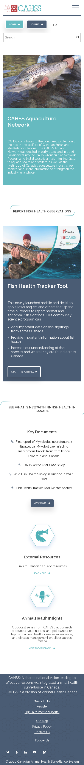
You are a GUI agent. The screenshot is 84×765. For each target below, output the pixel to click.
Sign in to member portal (42, 712)
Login (14, 24)
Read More (42, 573)
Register (42, 706)
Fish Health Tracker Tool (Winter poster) (44, 488)
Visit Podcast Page (42, 648)
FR (55, 25)
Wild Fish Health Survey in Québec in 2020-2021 (44, 476)
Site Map (42, 721)
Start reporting (24, 371)
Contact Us (42, 732)
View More (42, 503)
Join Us (37, 24)
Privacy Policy (42, 726)
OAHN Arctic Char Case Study (44, 465)
